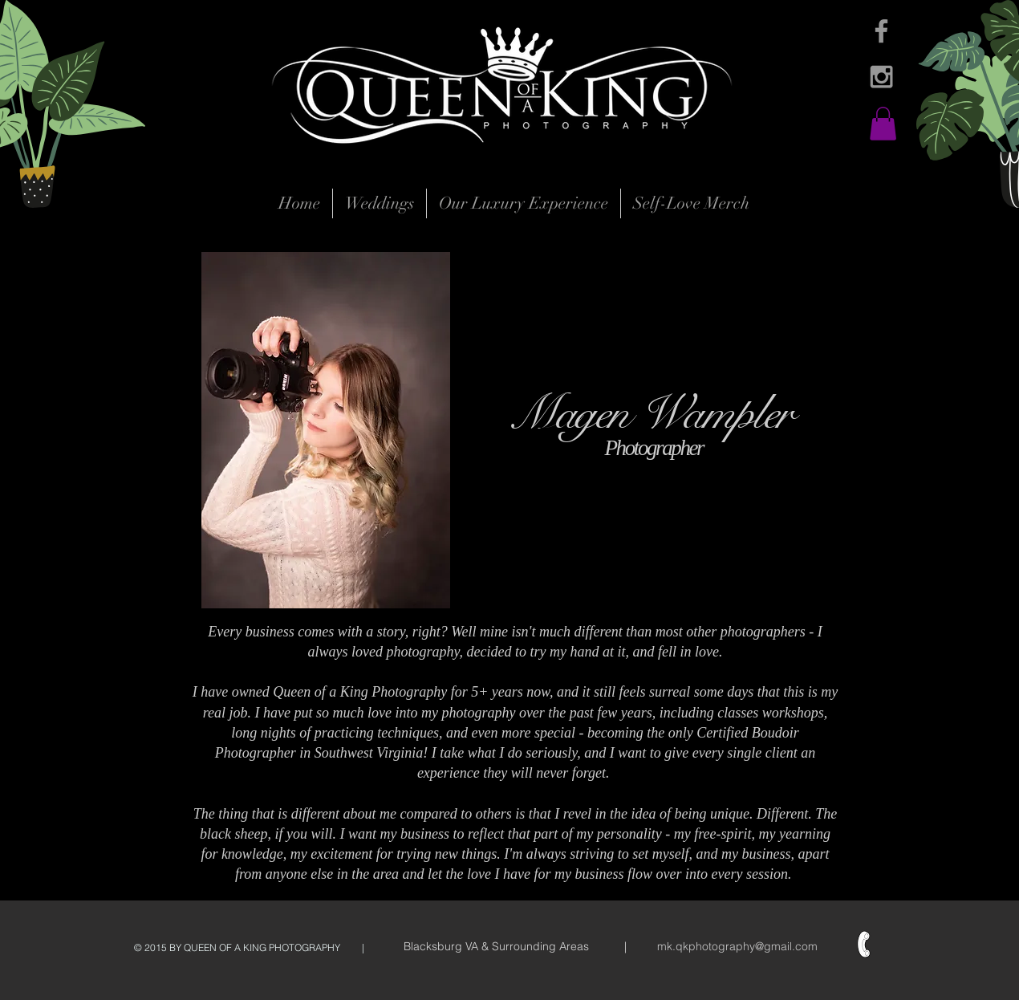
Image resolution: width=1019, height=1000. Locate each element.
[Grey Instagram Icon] (881, 76)
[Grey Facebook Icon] (881, 31)
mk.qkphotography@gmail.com (737, 946)
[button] (883, 123)
